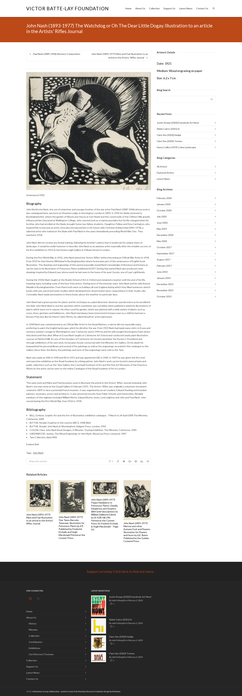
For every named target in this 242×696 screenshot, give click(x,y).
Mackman (116, 691)
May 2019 (162, 228)
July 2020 (162, 216)
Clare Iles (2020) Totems (169, 141)
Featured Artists (165, 172)
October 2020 (164, 210)
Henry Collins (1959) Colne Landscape (176, 147)
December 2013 (165, 284)
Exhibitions (34, 648)
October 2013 (164, 296)
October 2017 (164, 247)
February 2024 (164, 198)
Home (128, 8)
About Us (140, 8)
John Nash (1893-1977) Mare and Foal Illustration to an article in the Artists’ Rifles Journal (39, 519)
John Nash (38, 452)
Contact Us (202, 8)
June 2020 (162, 222)
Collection (154, 8)
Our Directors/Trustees (41, 654)
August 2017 (163, 259)
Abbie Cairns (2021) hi (168, 128)
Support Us (169, 8)
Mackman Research (86, 691)
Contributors (35, 642)
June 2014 (162, 271)
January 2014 (164, 278)
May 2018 (162, 241)
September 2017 (165, 253)
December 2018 (165, 235)
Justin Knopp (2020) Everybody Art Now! (178, 122)
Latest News (185, 8)
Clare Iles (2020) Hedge (169, 135)
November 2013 (165, 290)
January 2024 (164, 204)
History (32, 623)
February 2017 (164, 265)
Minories (33, 629)
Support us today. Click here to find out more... (121, 571)
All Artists (162, 166)
